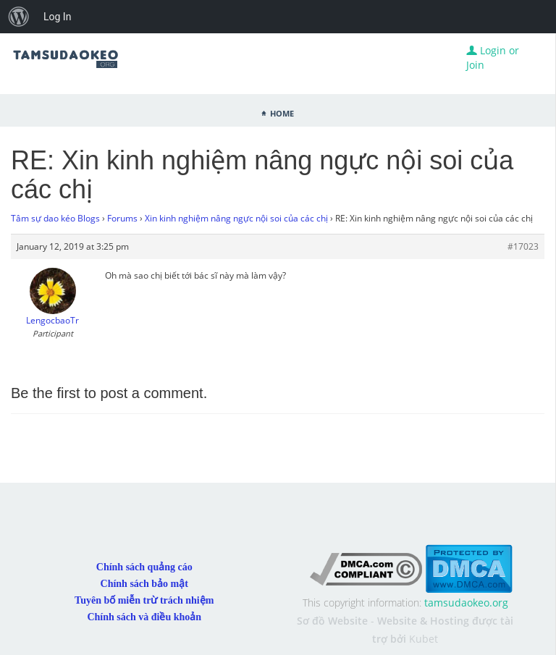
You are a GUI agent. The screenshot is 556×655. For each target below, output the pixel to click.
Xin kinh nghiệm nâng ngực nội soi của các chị (236, 218)
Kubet (423, 639)
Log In (57, 16)
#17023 (523, 246)
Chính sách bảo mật (144, 583)
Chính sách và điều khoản (144, 617)
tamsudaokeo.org (466, 602)
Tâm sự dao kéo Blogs (55, 218)
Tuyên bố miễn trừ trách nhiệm (144, 600)
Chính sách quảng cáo (144, 567)
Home (282, 112)
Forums (122, 218)
